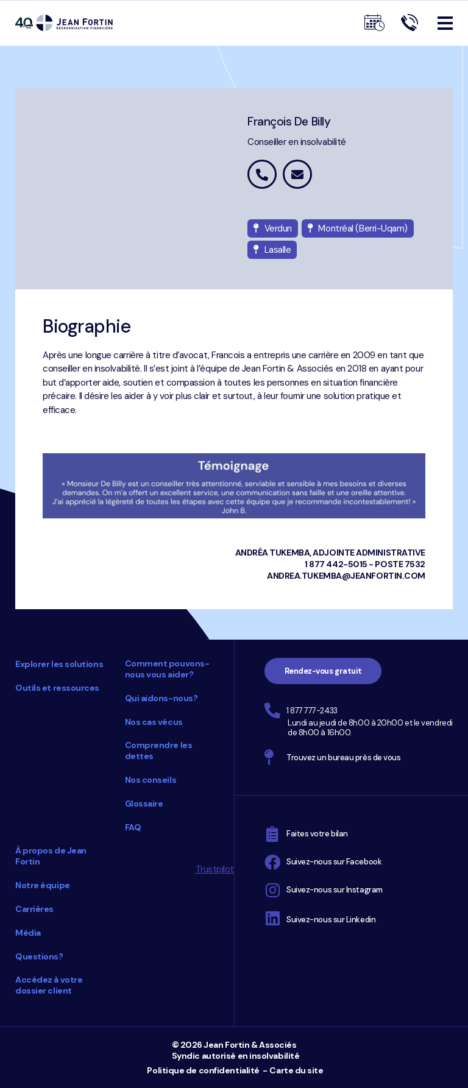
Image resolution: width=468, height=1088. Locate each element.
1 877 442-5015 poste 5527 (262, 174)
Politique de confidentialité (203, 1070)
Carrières (34, 908)
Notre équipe (42, 885)
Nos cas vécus (154, 721)
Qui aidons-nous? (161, 698)
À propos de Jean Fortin (51, 856)
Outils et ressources (57, 687)
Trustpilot (215, 869)
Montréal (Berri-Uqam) (358, 228)
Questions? (39, 956)
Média (28, 932)
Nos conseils (151, 779)
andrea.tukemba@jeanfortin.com (346, 575)
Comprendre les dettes (159, 750)
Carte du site (296, 1070)
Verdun (273, 228)
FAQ (133, 827)
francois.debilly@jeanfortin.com (297, 174)
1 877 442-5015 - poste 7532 (365, 564)
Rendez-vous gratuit (323, 671)
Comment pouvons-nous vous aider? (167, 669)
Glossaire (144, 803)
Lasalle (272, 250)
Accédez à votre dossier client (48, 985)
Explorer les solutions (59, 664)
